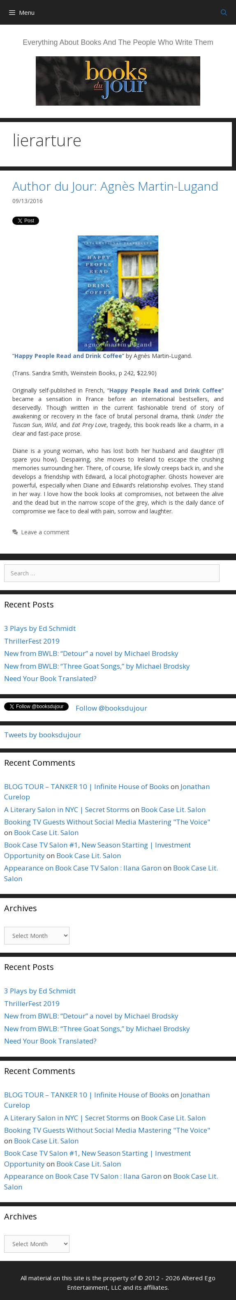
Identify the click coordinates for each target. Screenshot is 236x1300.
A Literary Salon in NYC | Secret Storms (67, 809)
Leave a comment (45, 532)
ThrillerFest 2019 (32, 641)
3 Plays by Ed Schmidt (40, 628)
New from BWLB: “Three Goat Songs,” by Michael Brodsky (97, 666)
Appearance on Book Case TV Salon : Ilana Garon (83, 868)
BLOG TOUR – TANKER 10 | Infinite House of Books (86, 786)
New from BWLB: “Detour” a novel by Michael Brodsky (91, 653)
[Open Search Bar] (224, 12)
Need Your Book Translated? (50, 678)
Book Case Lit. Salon (173, 809)
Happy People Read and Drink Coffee (68, 356)
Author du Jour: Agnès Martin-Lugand (115, 186)
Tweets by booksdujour (42, 734)
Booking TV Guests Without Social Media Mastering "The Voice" (107, 822)
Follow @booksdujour (111, 708)
